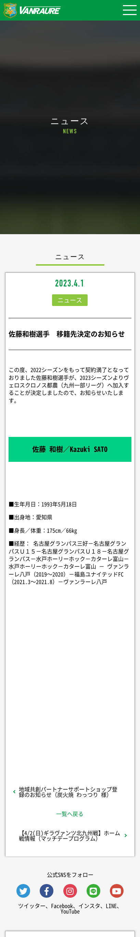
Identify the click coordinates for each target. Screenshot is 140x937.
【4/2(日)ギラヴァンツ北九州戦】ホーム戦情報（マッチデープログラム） (69, 835)
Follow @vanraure (70, 724)
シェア (70, 676)
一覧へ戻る (70, 813)
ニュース (70, 300)
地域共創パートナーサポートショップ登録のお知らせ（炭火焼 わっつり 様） (68, 792)
